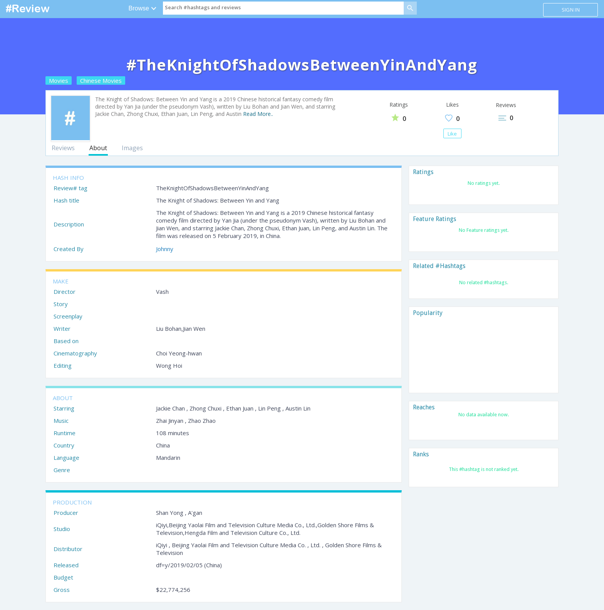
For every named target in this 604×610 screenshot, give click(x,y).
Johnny (164, 249)
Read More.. (258, 113)
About (98, 148)
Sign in (571, 9)
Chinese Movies (101, 80)
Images (132, 148)
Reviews (63, 148)
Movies (58, 80)
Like (452, 133)
